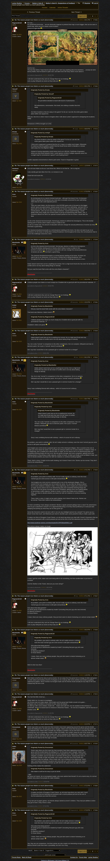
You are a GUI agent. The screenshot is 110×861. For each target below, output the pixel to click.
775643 (96, 398)
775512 (96, 357)
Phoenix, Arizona (21, 258)
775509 (96, 330)
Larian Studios (17, 3)
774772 (96, 165)
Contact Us (74, 857)
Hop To (30, 850)
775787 (96, 743)
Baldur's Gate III (37, 3)
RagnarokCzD (73, 629)
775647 (96, 596)
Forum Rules (16, 857)
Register (86, 3)
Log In (95, 3)
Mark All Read (26, 857)
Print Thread (16, 16)
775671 (96, 675)
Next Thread (76, 12)
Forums (27, 3)
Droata (75, 86)
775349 (96, 239)
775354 (96, 279)
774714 (96, 128)
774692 (96, 86)
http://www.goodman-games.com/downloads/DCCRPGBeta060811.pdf (49, 523)
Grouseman (74, 743)
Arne (76, 239)
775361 (96, 302)
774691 (96, 20)
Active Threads (63, 7)
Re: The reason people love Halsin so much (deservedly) (34, 20)
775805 (96, 810)
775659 (96, 629)
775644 (96, 469)
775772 (96, 724)
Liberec (19, 36)
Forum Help (83, 857)
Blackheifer (74, 20)
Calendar (52, 7)
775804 (96, 785)
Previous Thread (33, 12)
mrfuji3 (75, 128)
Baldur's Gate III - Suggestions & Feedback (60, 3)
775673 (96, 694)
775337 (96, 191)
